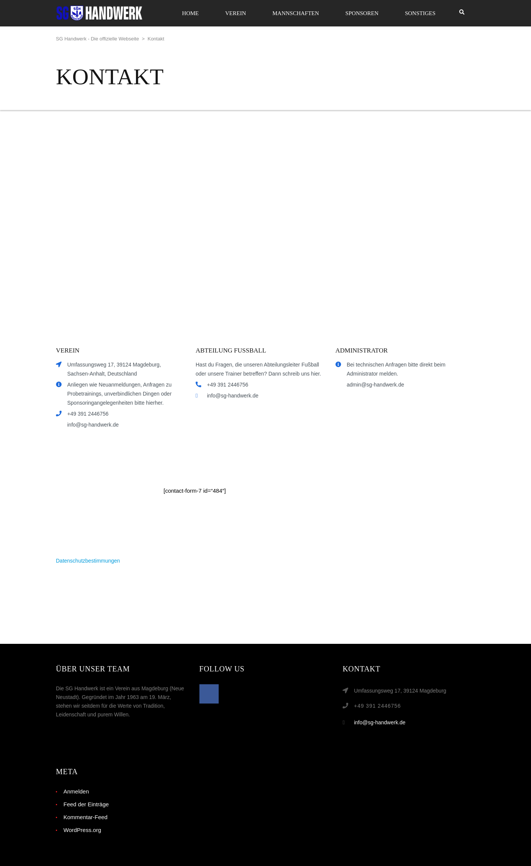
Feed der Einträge (86, 804)
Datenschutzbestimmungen (88, 561)
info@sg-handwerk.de (379, 722)
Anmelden (76, 791)
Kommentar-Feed (85, 817)
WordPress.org (82, 830)
